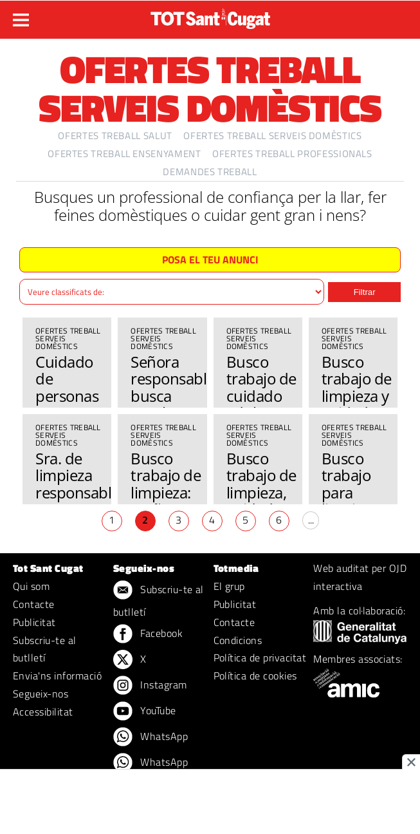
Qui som (31, 586)
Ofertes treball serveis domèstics (272, 135)
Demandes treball (210, 171)
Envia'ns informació (57, 675)
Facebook (148, 634)
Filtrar (365, 292)
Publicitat (34, 622)
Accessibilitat (43, 711)
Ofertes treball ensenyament (124, 153)
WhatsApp (150, 737)
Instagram (150, 686)
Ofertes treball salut (115, 135)
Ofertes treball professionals (292, 153)
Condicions (238, 640)
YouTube (144, 712)
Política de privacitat (260, 657)
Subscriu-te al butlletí (45, 649)
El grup (229, 586)
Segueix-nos (40, 693)
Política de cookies (255, 675)
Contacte (34, 604)
